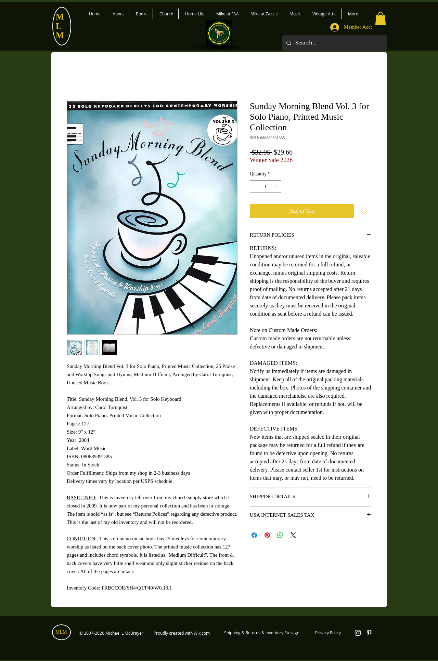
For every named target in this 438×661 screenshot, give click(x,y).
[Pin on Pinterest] (267, 535)
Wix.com (202, 633)
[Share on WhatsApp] (280, 535)
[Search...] (333, 43)
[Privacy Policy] (328, 633)
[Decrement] (255, 187)
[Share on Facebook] (254, 535)
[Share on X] (293, 535)
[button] (380, 18)
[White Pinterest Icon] (369, 633)
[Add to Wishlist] (364, 211)
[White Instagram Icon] (358, 633)
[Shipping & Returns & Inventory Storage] (261, 633)
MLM (61, 632)
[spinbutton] (265, 187)
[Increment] (276, 187)
